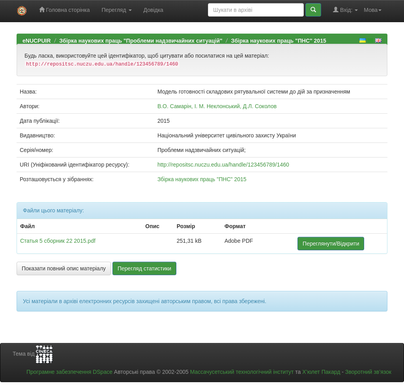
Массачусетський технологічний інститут (242, 372)
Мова (373, 10)
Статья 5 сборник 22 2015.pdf (57, 241)
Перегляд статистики (144, 268)
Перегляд (116, 10)
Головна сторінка (64, 9)
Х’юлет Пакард (321, 372)
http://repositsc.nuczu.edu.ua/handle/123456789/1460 (223, 164)
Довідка (153, 10)
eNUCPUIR (36, 41)
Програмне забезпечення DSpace (69, 372)
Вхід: (345, 9)
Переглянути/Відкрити (331, 243)
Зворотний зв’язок (368, 372)
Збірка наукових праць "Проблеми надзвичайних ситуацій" (140, 41)
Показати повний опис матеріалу (64, 268)
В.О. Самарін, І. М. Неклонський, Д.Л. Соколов (217, 106)
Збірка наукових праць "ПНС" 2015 (278, 41)
